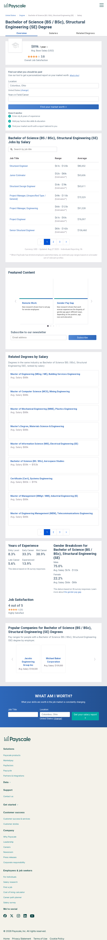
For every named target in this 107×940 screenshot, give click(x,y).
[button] (21, 33)
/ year (43, 47)
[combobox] (53, 85)
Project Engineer (18, 219)
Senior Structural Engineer (22, 230)
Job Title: (12, 709)
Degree (22, 15)
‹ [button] (15, 301)
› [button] (92, 301)
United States (10, 15)
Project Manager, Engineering (24, 208)
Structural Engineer (19, 166)
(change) (25, 90)
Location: (12, 81)
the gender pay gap (72, 592)
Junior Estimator (17, 175)
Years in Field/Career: (18, 94)
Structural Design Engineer (22, 186)
